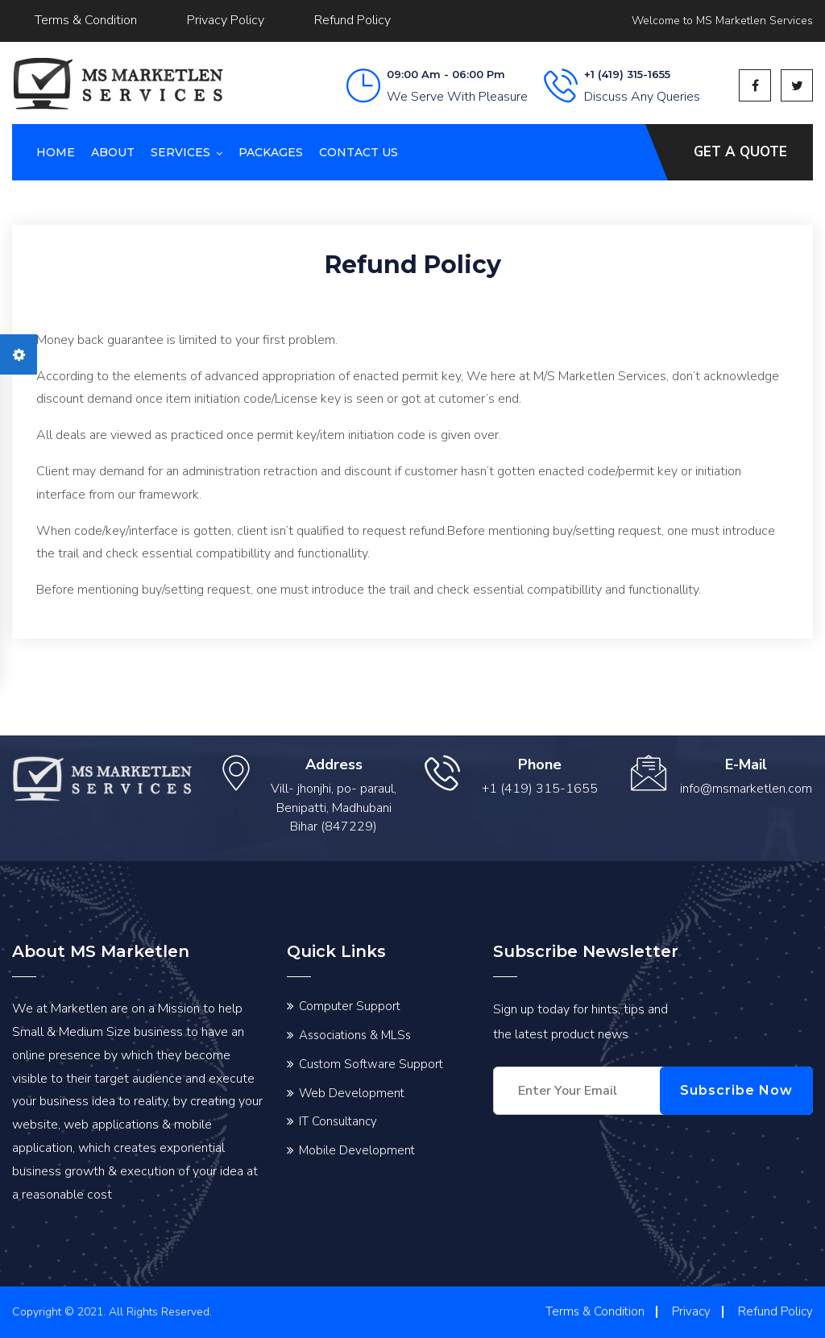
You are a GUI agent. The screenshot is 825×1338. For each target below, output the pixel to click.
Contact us (358, 152)
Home (55, 152)
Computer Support (349, 1006)
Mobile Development (357, 1150)
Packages (270, 152)
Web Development (351, 1093)
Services (180, 152)
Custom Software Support (371, 1064)
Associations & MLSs (355, 1035)
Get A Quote (740, 152)
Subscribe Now (736, 1090)
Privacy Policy (225, 20)
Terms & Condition (86, 20)
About (113, 152)
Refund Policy (352, 20)
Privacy (691, 1311)
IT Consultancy (338, 1121)
